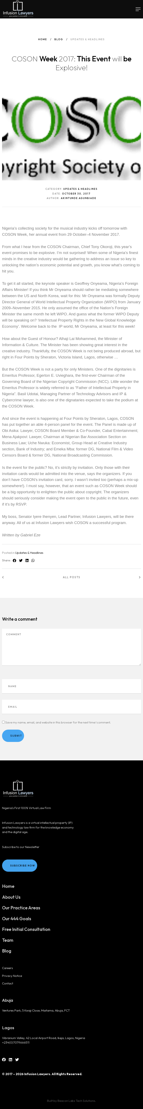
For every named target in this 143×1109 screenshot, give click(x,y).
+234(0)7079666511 (15, 1042)
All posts (71, 577)
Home (42, 39)
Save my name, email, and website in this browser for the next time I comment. (58, 722)
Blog (58, 39)
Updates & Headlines (29, 553)
